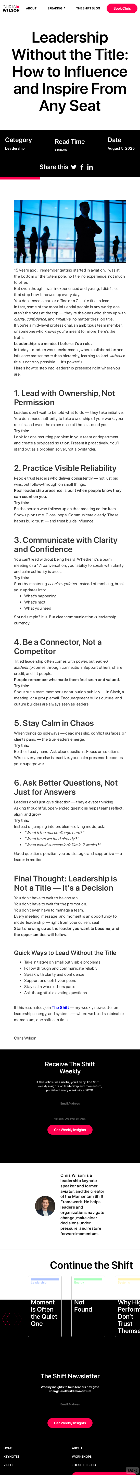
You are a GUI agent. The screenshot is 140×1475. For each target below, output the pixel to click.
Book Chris (122, 8)
